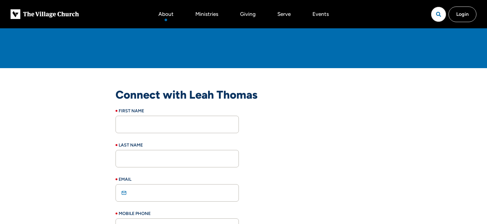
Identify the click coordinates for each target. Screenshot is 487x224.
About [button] (166, 14)
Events (320, 14)
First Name (131, 111)
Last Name (131, 145)
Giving (248, 14)
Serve (284, 14)
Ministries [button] (206, 14)
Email (125, 179)
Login (462, 14)
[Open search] (438, 14)
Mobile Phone (135, 213)
